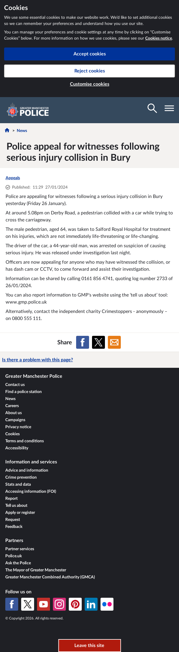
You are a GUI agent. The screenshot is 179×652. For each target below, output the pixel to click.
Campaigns (15, 420)
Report (11, 499)
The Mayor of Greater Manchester (35, 570)
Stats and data (18, 484)
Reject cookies (89, 71)
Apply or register (20, 513)
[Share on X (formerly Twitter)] (98, 342)
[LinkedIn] (91, 604)
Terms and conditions (24, 441)
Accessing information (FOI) (30, 492)
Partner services (19, 549)
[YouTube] (43, 604)
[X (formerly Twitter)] (27, 604)
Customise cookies (89, 84)
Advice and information (26, 470)
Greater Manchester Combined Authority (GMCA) (50, 577)
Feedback (13, 527)
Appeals (13, 178)
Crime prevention (21, 477)
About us (13, 413)
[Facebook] (11, 604)
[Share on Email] (114, 342)
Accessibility (16, 448)
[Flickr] (107, 604)
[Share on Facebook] (82, 342)
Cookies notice (158, 38)
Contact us (15, 385)
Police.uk (13, 556)
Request (12, 520)
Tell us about (16, 506)
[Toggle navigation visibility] (169, 108)
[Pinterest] (75, 604)
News (22, 131)
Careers (12, 406)
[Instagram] (59, 604)
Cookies (12, 434)
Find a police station (23, 392)
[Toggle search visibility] (152, 108)
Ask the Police (18, 563)
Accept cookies (89, 54)
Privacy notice (18, 427)
